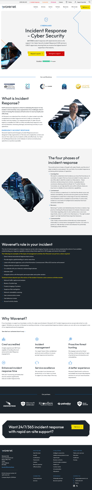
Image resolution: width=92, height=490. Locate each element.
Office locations (37, 466)
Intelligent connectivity (58, 453)
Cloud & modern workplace (59, 462)
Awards (35, 455)
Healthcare (76, 457)
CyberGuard (56, 457)
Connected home (37, 478)
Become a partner (37, 464)
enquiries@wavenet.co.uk (81, 478)
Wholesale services (58, 478)
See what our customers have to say (13, 331)
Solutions (35, 7)
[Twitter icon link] (77, 486)
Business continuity (57, 460)
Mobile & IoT (56, 464)
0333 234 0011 (79, 480)
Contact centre (57, 466)
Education (75, 455)
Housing (75, 460)
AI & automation (57, 469)
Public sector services (78, 453)
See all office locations (8, 467)
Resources (65, 7)
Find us (77, 483)
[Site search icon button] (89, 2)
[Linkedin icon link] (74, 486)
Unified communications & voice (61, 455)
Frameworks (36, 460)
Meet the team (37, 453)
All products (56, 471)
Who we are (74, 7)
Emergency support (55, 53)
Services (43, 7)
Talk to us (84, 7)
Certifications (36, 457)
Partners (58, 7)
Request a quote (36, 53)
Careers (35, 462)
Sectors (50, 7)
